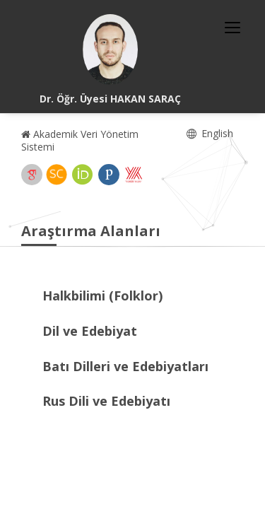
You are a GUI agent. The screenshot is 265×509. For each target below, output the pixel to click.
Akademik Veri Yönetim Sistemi (80, 140)
